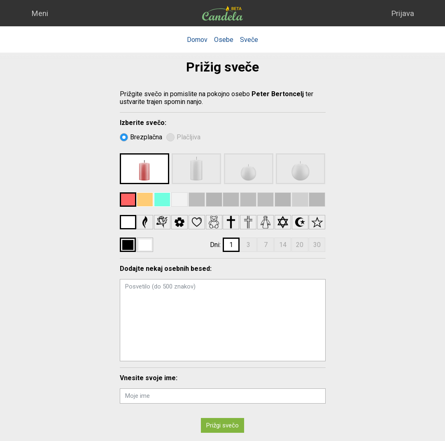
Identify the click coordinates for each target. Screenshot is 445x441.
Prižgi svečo (222, 425)
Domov (197, 40)
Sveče (249, 40)
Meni (39, 13)
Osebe (223, 40)
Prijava (402, 13)
